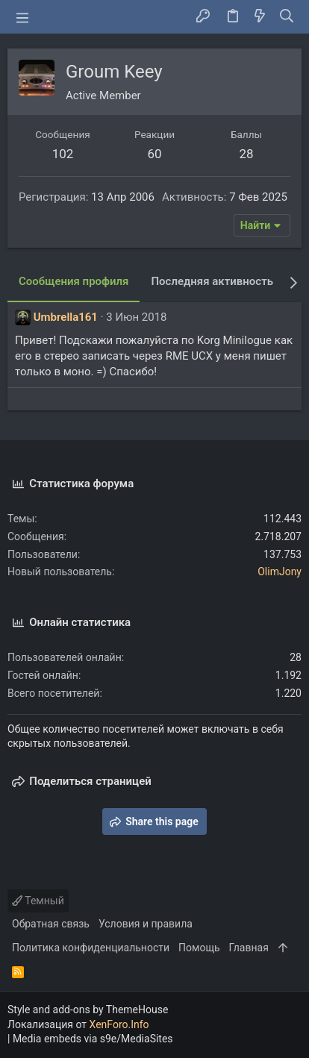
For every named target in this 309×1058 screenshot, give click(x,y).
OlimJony (280, 571)
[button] (22, 17)
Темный (38, 901)
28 (246, 153)
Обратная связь (51, 924)
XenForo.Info (119, 1024)
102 (63, 153)
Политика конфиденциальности (90, 948)
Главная (249, 948)
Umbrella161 (66, 317)
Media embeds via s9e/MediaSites (93, 1039)
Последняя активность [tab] (212, 281)
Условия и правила (146, 924)
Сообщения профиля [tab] (73, 281)
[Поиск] (287, 17)
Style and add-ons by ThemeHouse (87, 1009)
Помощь (199, 948)
